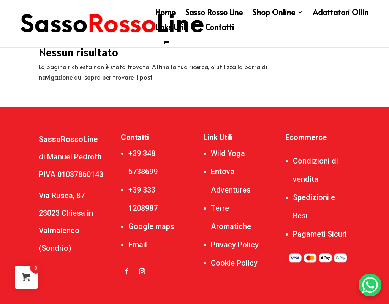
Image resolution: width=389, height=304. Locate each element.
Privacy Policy (235, 244)
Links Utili (171, 28)
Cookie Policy (234, 262)
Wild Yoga (228, 153)
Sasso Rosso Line (214, 14)
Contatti (219, 28)
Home (165, 14)
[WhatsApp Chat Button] (370, 285)
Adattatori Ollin (340, 14)
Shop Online (274, 14)
